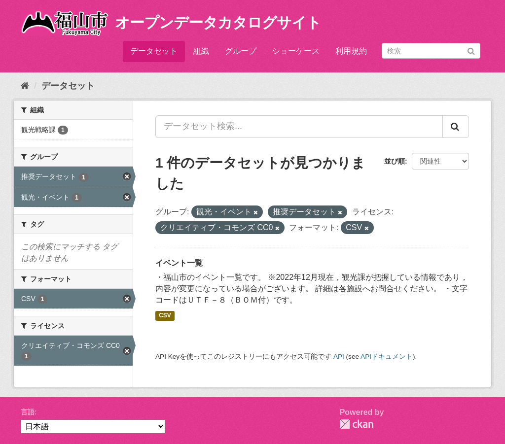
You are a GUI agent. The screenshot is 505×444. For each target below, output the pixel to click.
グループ (240, 51)
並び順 (394, 161)
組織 (201, 51)
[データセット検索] (431, 51)
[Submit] (471, 50)
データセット (154, 51)
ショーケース (296, 51)
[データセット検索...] (299, 126)
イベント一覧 (179, 263)
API (338, 356)
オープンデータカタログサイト (218, 22)
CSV (165, 315)
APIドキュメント (387, 356)
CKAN (356, 424)
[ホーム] (25, 86)
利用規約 (351, 51)
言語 (28, 412)
